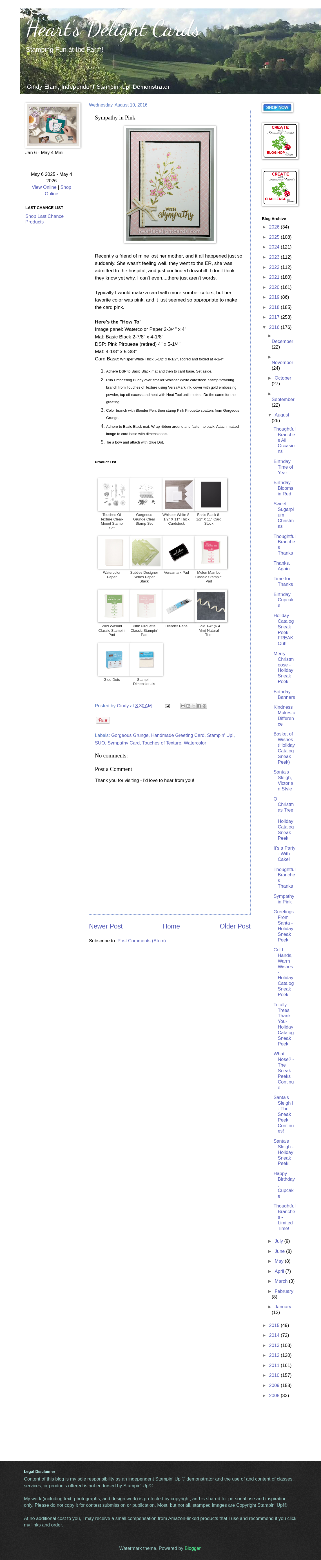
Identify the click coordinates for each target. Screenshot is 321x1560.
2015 (275, 1325)
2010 (275, 1375)
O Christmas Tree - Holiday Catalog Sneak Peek (283, 818)
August (282, 415)
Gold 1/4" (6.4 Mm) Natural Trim (209, 630)
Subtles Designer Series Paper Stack (144, 576)
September (283, 399)
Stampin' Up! (220, 735)
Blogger (192, 1548)
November (282, 362)
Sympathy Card (124, 743)
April (280, 1271)
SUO (100, 743)
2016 (275, 327)
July (279, 1241)
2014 (275, 1335)
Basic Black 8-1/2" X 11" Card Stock (208, 519)
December (282, 341)
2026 (275, 227)
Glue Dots (112, 679)
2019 (275, 297)
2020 (275, 287)
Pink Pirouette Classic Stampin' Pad (144, 630)
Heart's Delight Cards (112, 28)
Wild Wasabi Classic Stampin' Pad (111, 630)
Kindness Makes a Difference (284, 715)
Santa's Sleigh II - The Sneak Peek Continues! (284, 1114)
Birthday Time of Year (283, 467)
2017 (275, 317)
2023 (275, 257)
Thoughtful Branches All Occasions (284, 440)
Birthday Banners (284, 694)
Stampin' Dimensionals (144, 681)
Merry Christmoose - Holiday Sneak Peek (283, 667)
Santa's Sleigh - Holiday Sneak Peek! (283, 1152)
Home (171, 926)
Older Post (235, 926)
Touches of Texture (161, 743)
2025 (275, 237)
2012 (275, 1355)
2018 (275, 307)
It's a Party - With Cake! (284, 853)
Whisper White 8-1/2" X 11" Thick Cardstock (176, 519)
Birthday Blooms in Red (283, 488)
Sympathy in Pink (283, 899)
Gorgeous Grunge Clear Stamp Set (144, 519)
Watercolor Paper (112, 574)
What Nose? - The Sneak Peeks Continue (283, 1070)
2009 (275, 1385)
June (280, 1251)
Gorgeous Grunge (129, 735)
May (280, 1261)
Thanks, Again (281, 565)
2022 (275, 267)
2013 (275, 1345)
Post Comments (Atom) (141, 940)
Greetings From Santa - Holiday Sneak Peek (283, 925)
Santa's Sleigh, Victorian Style (283, 780)
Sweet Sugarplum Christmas (283, 515)
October (283, 378)
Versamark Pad (176, 572)
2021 (275, 277)
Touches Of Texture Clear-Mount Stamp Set (111, 521)
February (284, 1291)
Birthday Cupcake (283, 600)
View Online (44, 187)
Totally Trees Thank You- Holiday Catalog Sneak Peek (283, 1024)
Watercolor (195, 743)
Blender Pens (177, 626)
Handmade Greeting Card (177, 735)
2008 (275, 1395)
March (282, 1281)
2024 (275, 247)
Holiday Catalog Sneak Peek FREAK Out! (283, 629)
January (283, 1306)
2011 (275, 1365)
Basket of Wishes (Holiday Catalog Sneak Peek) (284, 748)
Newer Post (106, 926)
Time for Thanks (283, 581)
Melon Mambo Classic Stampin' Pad (208, 576)
